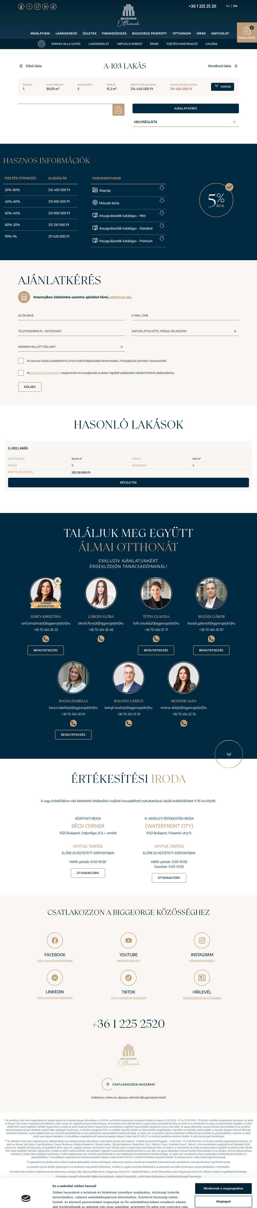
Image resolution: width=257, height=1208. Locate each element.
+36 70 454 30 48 (101, 630)
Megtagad (223, 1179)
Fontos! (222, 86)
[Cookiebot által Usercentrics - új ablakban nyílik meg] (26, 1200)
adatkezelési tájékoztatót (45, 372)
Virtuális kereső (129, 44)
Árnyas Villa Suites (66, 44)
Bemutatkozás (46, 650)
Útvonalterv (88, 873)
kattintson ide (120, 297)
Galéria (211, 44)
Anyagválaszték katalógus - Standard (125, 228)
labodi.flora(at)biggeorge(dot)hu (101, 623)
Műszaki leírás (109, 203)
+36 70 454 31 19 (128, 714)
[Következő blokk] (229, 754)
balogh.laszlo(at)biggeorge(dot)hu (128, 708)
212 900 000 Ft (59, 213)
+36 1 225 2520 (128, 1024)
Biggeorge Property (149, 33)
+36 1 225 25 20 (202, 5)
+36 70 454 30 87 (211, 630)
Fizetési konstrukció (182, 44)
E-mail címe (140, 315)
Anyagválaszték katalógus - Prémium (126, 241)
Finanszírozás (114, 33)
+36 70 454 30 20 (46, 630)
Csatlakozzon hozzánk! (133, 1084)
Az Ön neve (26, 315)
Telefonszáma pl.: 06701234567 (39, 331)
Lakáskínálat (99, 44)
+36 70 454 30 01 (73, 714)
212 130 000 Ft (58, 225)
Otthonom (182, 33)
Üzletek (89, 33)
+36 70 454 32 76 (184, 714)
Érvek (154, 44)
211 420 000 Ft (58, 236)
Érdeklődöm (247, 32)
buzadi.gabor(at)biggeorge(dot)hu (211, 623)
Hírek (201, 33)
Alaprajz (105, 190)
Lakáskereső (66, 33)
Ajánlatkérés (185, 108)
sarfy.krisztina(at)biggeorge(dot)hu (45, 623)
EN (235, 6)
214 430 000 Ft (59, 190)
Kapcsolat (220, 33)
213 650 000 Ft (59, 201)
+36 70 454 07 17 (156, 630)
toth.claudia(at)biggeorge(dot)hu (156, 623)
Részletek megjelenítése (70, 1200)
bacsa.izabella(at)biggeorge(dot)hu (73, 708)
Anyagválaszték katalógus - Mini (122, 216)
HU (228, 6)
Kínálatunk (40, 33)
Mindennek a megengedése (223, 1166)
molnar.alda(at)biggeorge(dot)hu (184, 708)
